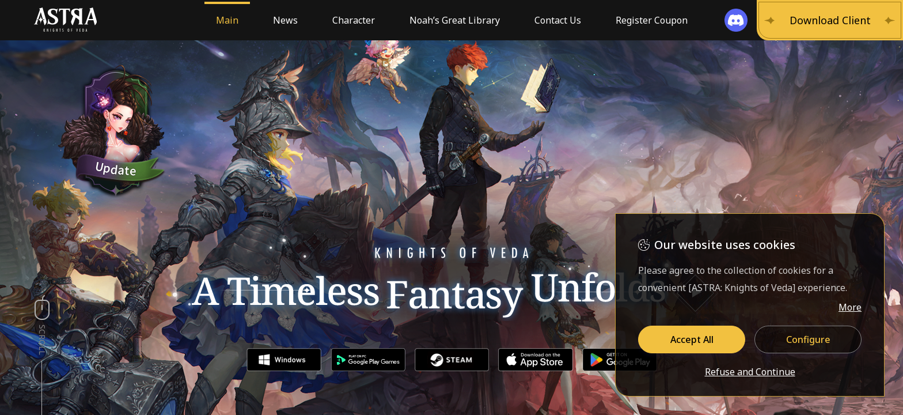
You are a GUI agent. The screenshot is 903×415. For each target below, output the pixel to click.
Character (353, 20)
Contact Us (557, 20)
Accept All (692, 339)
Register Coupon (652, 20)
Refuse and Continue (750, 372)
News (285, 20)
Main (227, 20)
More (850, 307)
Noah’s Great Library (454, 20)
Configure (808, 339)
